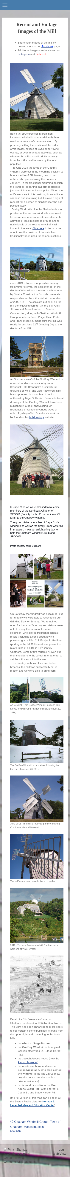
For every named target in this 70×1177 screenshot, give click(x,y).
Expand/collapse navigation (35, 5)
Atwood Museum (28, 1062)
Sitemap (21, 1149)
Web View (59, 1153)
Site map (15, 1130)
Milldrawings (36, 417)
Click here (38, 228)
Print (9, 1149)
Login (62, 1149)
